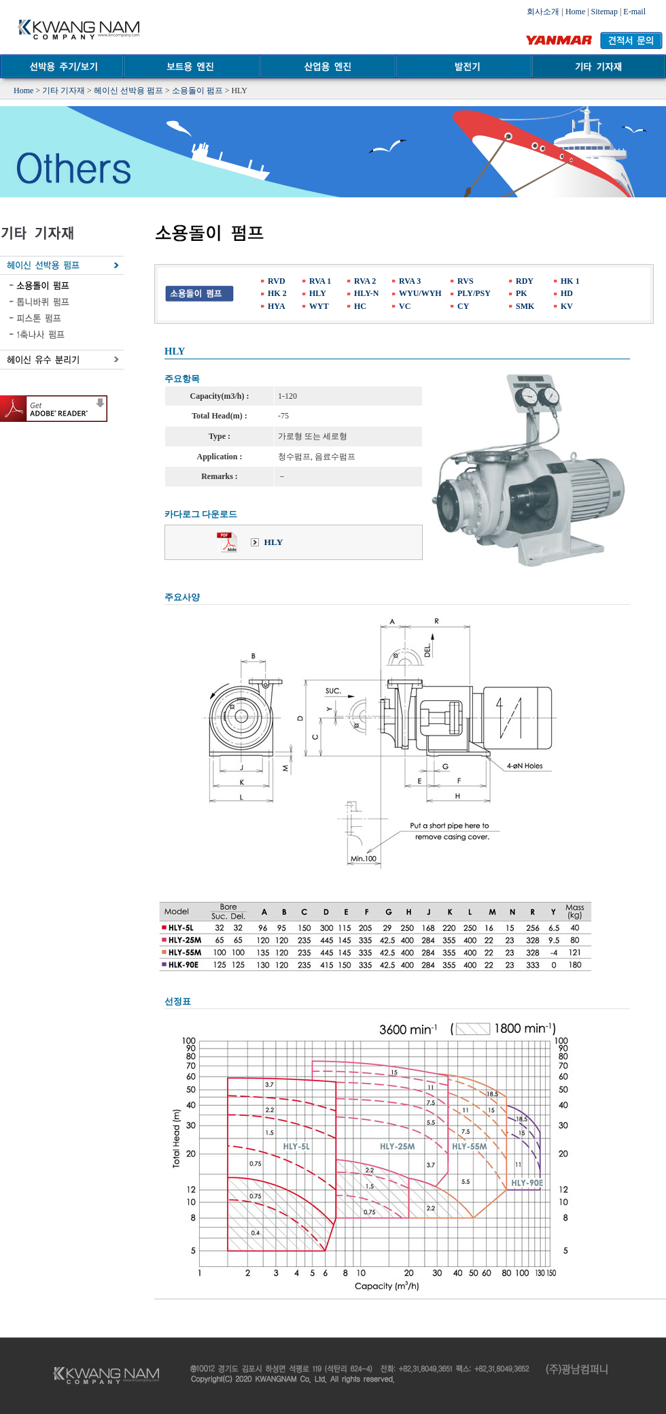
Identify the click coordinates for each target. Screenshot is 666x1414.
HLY (317, 293)
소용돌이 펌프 (197, 90)
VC (404, 306)
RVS (465, 281)
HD (567, 293)
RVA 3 (410, 281)
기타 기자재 (63, 90)
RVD (276, 281)
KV (567, 306)
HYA (276, 306)
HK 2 (277, 293)
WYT (319, 306)
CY (463, 306)
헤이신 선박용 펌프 (128, 90)
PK (521, 293)
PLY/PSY (474, 293)
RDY (524, 281)
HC (360, 306)
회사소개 (543, 11)
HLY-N (366, 293)
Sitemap (604, 11)
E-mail (634, 11)
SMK (525, 306)
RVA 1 (320, 281)
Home (575, 11)
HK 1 (570, 281)
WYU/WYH (420, 293)
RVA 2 (365, 281)
